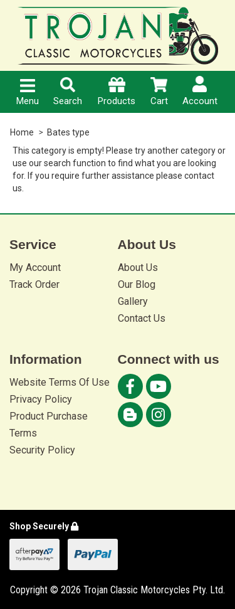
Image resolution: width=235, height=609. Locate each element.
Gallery (133, 301)
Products (116, 92)
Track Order (34, 284)
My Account (35, 267)
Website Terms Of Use (59, 382)
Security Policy (42, 450)
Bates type (68, 132)
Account (199, 91)
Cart (159, 92)
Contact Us (141, 318)
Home (22, 132)
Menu (27, 93)
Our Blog (136, 284)
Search (67, 92)
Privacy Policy (40, 399)
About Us (138, 267)
